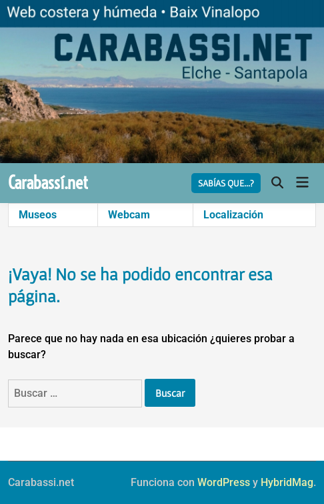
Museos (38, 214)
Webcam (129, 214)
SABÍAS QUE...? (226, 183)
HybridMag (287, 482)
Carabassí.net (48, 183)
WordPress (223, 482)
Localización (233, 214)
